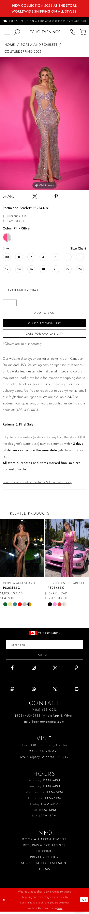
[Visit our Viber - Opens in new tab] (55, 691)
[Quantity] (9, 303)
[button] (83, 32)
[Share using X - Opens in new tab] (34, 196)
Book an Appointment (44, 841)
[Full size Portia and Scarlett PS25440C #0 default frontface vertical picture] (44, 123)
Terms (44, 871)
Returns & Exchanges (44, 847)
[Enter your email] (44, 646)
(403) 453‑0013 (44, 712)
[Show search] (17, 32)
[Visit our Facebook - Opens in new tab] (12, 670)
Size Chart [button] (78, 248)
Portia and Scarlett (39, 44)
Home (9, 44)
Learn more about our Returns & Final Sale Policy (37, 483)
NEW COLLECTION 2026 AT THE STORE (44, 5)
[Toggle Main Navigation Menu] (7, 32)
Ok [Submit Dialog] (84, 902)
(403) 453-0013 (27, 411)
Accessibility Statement (44, 865)
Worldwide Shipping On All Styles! (44, 11)
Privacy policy (44, 859)
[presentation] (22, 549)
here (59, 910)
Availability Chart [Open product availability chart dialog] (25, 290)
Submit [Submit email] (44, 657)
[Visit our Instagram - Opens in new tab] (34, 670)
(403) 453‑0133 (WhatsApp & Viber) (44, 718)
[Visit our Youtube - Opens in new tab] (12, 691)
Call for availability (44, 335)
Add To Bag (44, 313)
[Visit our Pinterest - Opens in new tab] (76, 670)
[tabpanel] (44, 123)
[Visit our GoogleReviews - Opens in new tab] (76, 691)
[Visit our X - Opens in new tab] (55, 670)
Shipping (44, 853)
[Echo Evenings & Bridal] (45, 31)
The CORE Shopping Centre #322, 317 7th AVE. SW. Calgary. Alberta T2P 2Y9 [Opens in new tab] (44, 753)
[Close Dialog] (4, 902)
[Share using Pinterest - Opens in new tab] (56, 196)
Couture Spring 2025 (22, 51)
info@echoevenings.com (23, 398)
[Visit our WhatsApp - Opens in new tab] (34, 691)
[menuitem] (44, 21)
